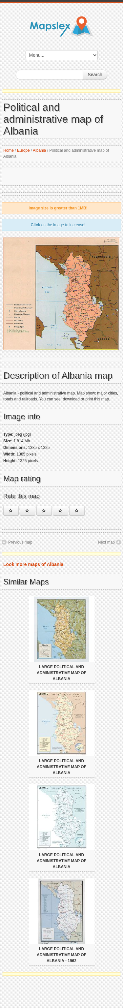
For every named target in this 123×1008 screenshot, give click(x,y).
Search (95, 74)
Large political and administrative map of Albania (61, 673)
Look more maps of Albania (33, 564)
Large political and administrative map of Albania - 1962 (61, 955)
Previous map (20, 542)
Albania (39, 150)
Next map (106, 542)
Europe (23, 150)
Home (8, 150)
